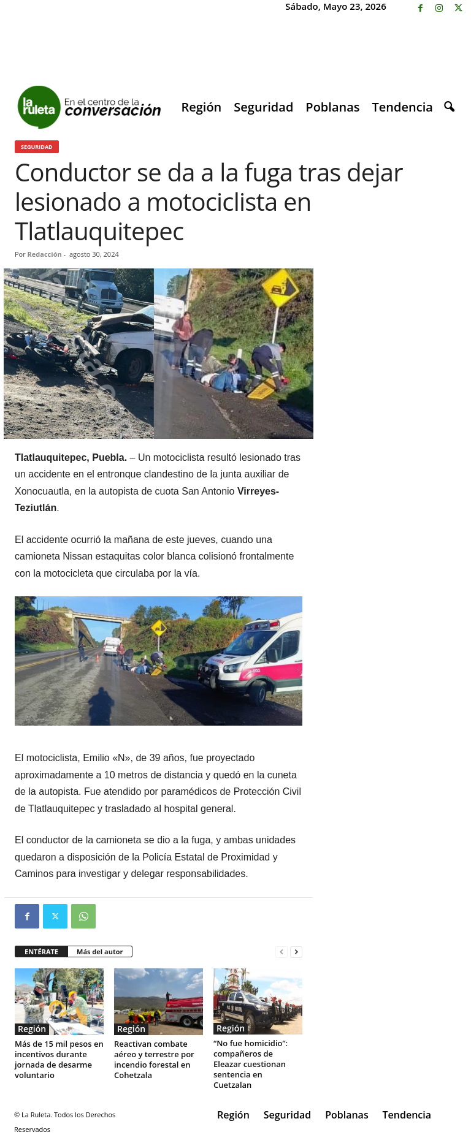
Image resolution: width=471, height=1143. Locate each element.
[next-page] (296, 952)
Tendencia (402, 107)
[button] (448, 107)
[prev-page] (281, 952)
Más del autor (100, 951)
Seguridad (263, 107)
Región (201, 107)
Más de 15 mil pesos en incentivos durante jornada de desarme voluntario (59, 1059)
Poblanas (332, 107)
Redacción (45, 254)
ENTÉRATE (41, 951)
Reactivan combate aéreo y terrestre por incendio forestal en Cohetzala (154, 1059)
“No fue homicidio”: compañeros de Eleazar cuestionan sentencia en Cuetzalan (250, 1064)
